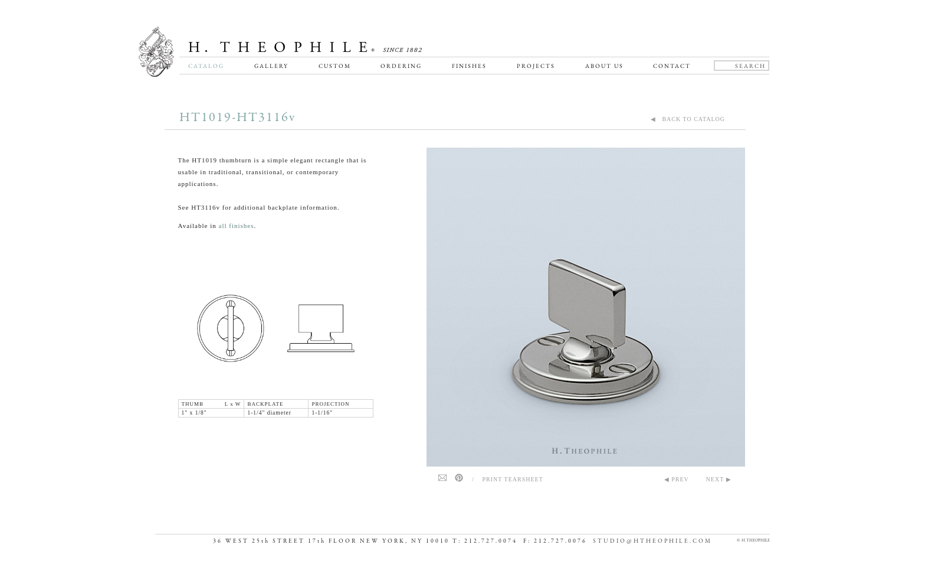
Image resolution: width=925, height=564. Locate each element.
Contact (672, 66)
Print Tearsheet (513, 479)
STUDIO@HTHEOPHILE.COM (652, 541)
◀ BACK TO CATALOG (688, 119)
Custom (335, 66)
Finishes (469, 66)
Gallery (271, 66)
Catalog (206, 66)
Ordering (401, 66)
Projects (536, 66)
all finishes (236, 225)
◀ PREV (676, 479)
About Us (604, 66)
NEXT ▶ (719, 479)
